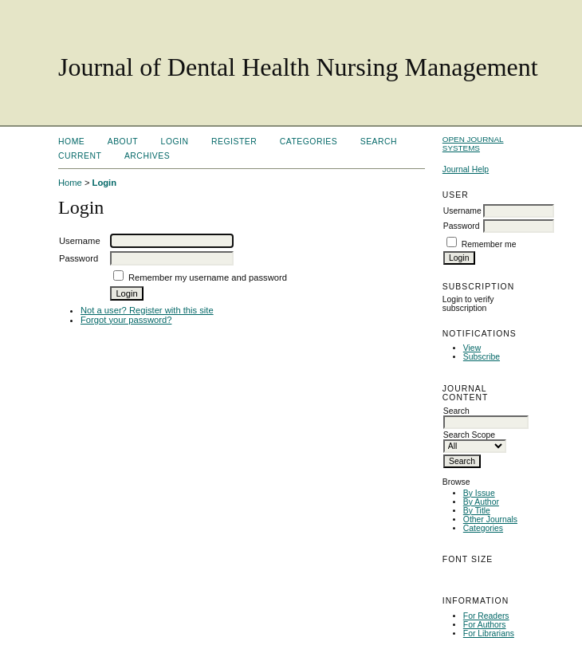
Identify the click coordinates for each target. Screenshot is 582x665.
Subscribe (481, 356)
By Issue (479, 493)
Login (175, 141)
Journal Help (465, 169)
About (123, 141)
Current (79, 155)
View (472, 348)
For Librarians (488, 633)
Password (461, 226)
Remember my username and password (207, 277)
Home (71, 141)
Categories (483, 528)
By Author (481, 502)
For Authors (484, 624)
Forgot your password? (126, 320)
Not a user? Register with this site (147, 310)
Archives (147, 155)
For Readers (486, 616)
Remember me (489, 244)
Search (378, 141)
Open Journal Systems (473, 143)
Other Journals (490, 519)
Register (234, 141)
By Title (476, 510)
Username (462, 211)
